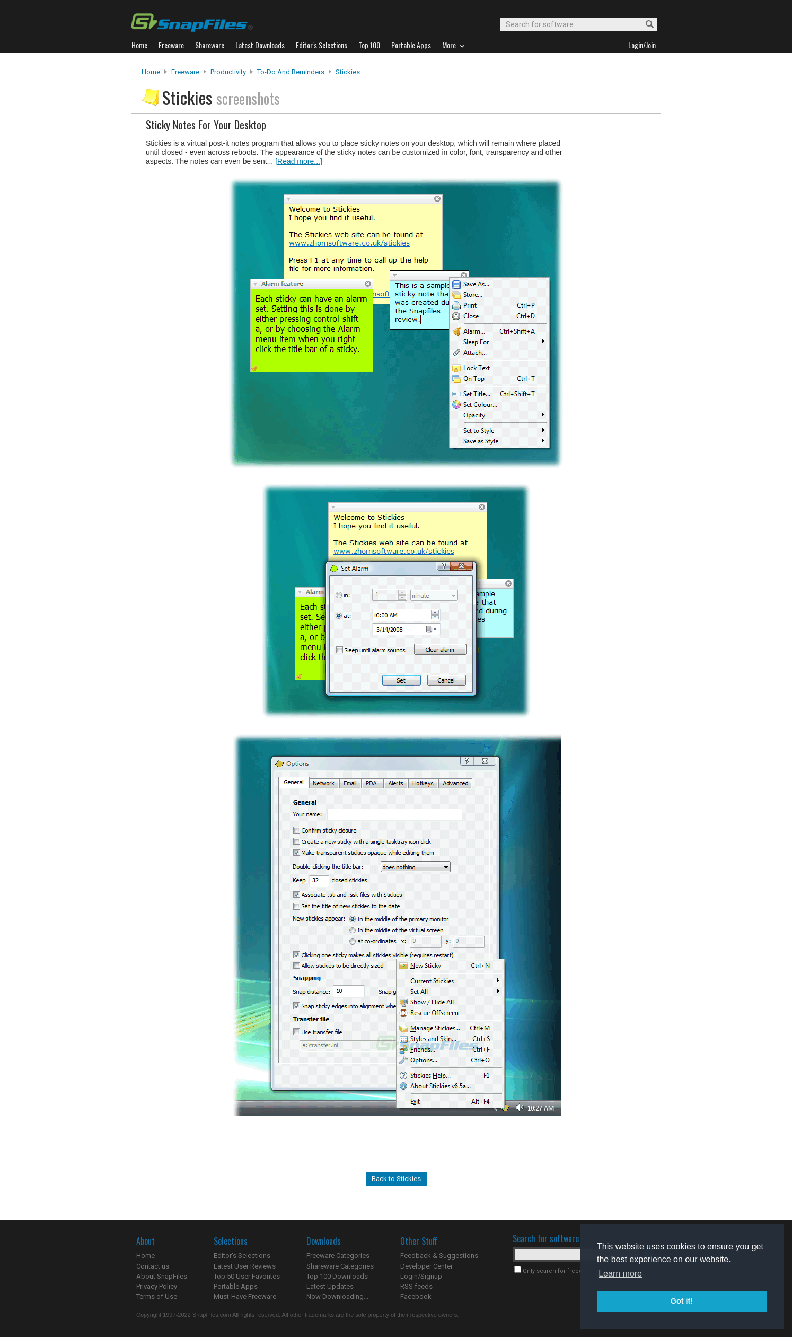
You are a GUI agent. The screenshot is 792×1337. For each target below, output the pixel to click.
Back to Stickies (396, 1179)
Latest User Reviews (245, 1266)
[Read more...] (298, 161)
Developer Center (426, 1266)
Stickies (348, 72)
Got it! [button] (682, 1301)
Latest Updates (330, 1286)
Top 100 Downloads (337, 1276)
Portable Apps (236, 1286)
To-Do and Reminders (290, 72)
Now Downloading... (337, 1296)
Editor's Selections (242, 1256)
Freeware (185, 72)
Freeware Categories (337, 1256)
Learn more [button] (620, 1273)
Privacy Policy (156, 1286)
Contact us (152, 1266)
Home (151, 72)
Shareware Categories (340, 1266)
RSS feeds (416, 1286)
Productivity (228, 72)
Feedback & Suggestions (439, 1256)
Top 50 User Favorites (247, 1276)
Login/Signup (421, 1276)
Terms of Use (156, 1296)
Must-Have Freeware (245, 1296)
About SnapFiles (161, 1276)
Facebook (416, 1296)
